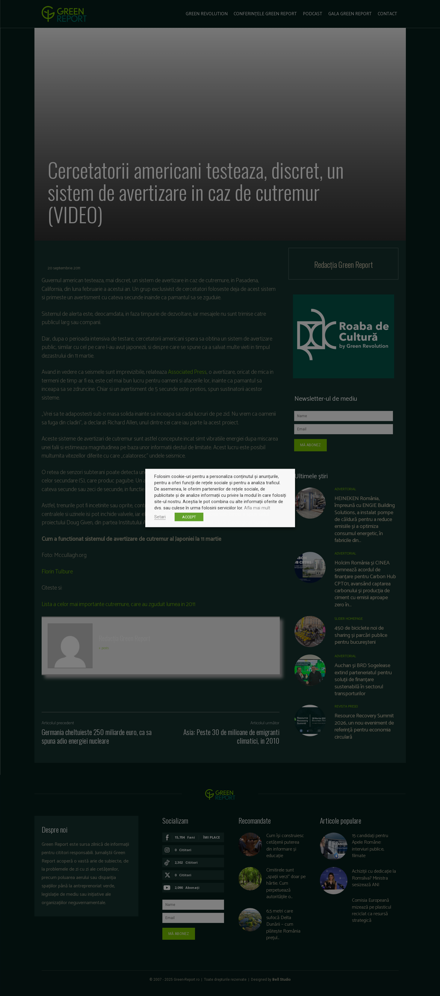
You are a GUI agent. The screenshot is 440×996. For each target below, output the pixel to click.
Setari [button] (160, 517)
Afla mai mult (257, 508)
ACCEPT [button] (189, 517)
